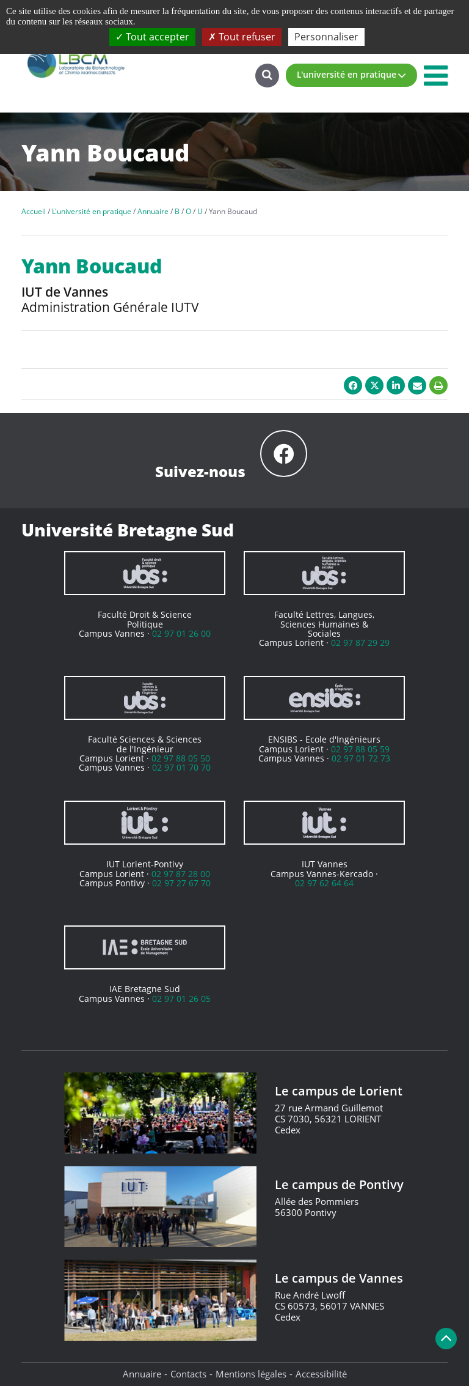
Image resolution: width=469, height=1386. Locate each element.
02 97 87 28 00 (180, 873)
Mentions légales (251, 1374)
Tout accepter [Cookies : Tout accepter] (152, 36)
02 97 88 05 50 (180, 758)
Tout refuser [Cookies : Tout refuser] (241, 36)
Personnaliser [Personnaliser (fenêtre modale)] (326, 36)
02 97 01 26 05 (181, 998)
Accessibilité (321, 1374)
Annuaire (142, 1374)
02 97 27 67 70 (181, 883)
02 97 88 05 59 (360, 749)
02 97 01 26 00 (181, 633)
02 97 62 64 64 (324, 883)
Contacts (188, 1374)
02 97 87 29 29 (360, 642)
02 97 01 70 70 (181, 767)
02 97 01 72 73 (361, 758)
